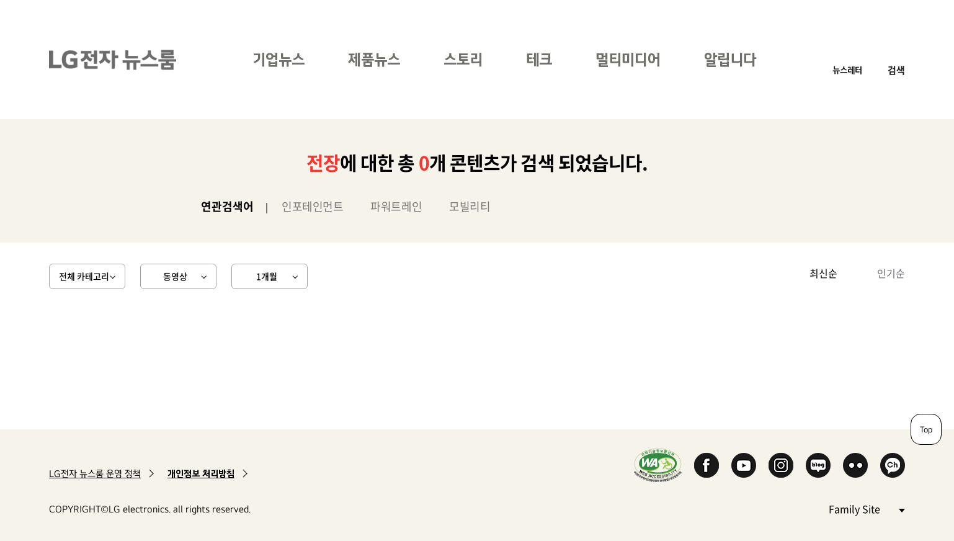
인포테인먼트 (312, 206)
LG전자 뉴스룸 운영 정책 (95, 474)
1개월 (266, 276)
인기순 (891, 273)
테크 (539, 59)
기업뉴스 (278, 59)
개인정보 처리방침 (200, 474)
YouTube (743, 465)
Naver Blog (818, 465)
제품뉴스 (374, 59)
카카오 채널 (892, 465)
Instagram (781, 465)
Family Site (866, 508)
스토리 (463, 59)
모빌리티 (469, 206)
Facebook (706, 465)
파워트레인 (396, 206)
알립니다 (730, 59)
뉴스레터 (847, 70)
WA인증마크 (658, 465)
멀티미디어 (628, 59)
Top (926, 429)
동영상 (175, 276)
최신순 (823, 273)
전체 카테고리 (84, 276)
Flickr (855, 465)
